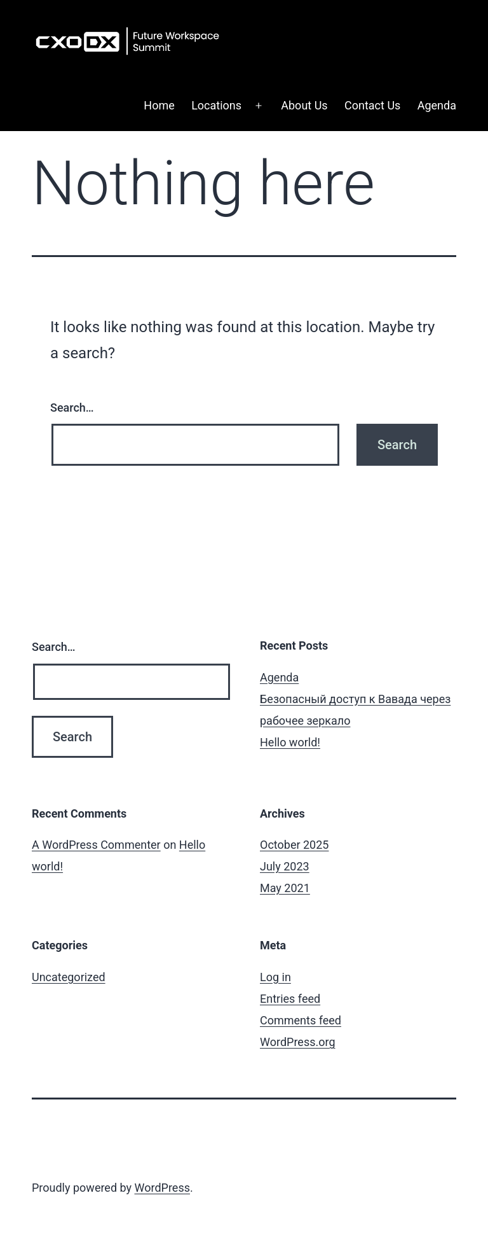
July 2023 (284, 866)
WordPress (162, 1187)
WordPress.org (298, 1042)
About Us (304, 105)
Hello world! (290, 742)
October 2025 (294, 844)
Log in (275, 977)
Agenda (436, 105)
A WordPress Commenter (96, 844)
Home (159, 105)
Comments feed (300, 1020)
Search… (72, 407)
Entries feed (290, 998)
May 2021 (285, 888)
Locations (216, 105)
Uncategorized (68, 977)
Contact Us (372, 105)
